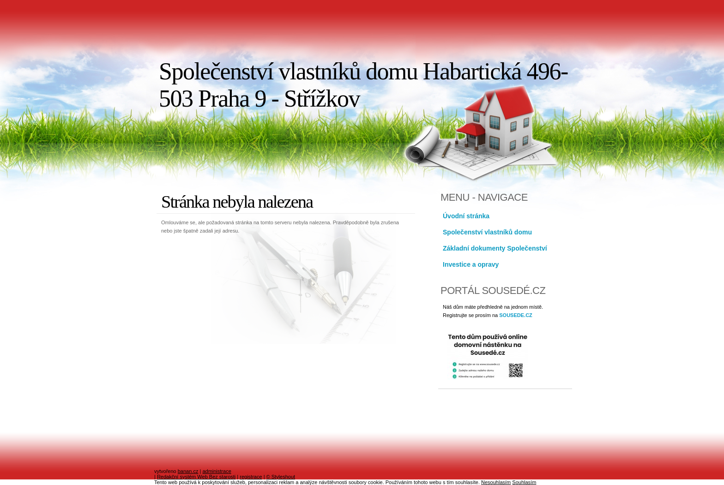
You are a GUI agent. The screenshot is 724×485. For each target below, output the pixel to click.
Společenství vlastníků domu (487, 232)
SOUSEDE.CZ (515, 315)
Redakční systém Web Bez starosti (196, 476)
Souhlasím (524, 482)
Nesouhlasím (496, 482)
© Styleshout (281, 476)
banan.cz (188, 471)
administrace (216, 471)
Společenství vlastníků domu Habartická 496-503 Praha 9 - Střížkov (363, 85)
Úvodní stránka (466, 216)
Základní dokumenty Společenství (495, 248)
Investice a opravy (471, 264)
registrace (251, 476)
